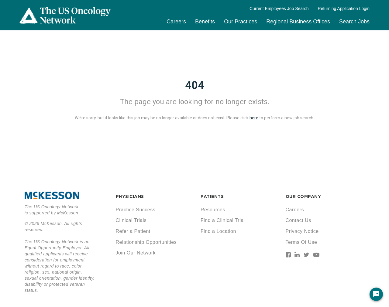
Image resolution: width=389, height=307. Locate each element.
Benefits (205, 22)
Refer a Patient (133, 231)
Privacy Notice (302, 231)
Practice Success (136, 209)
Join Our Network (136, 252)
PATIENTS (212, 196)
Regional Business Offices (298, 22)
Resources (213, 209)
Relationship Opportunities (146, 242)
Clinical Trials (131, 220)
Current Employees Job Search (279, 8)
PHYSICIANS (130, 196)
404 (194, 85)
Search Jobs (354, 22)
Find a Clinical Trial (223, 220)
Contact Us (298, 220)
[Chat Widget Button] (376, 294)
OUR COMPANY (303, 196)
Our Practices (240, 22)
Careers (176, 22)
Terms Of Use (301, 242)
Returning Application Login (344, 8)
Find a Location (218, 231)
